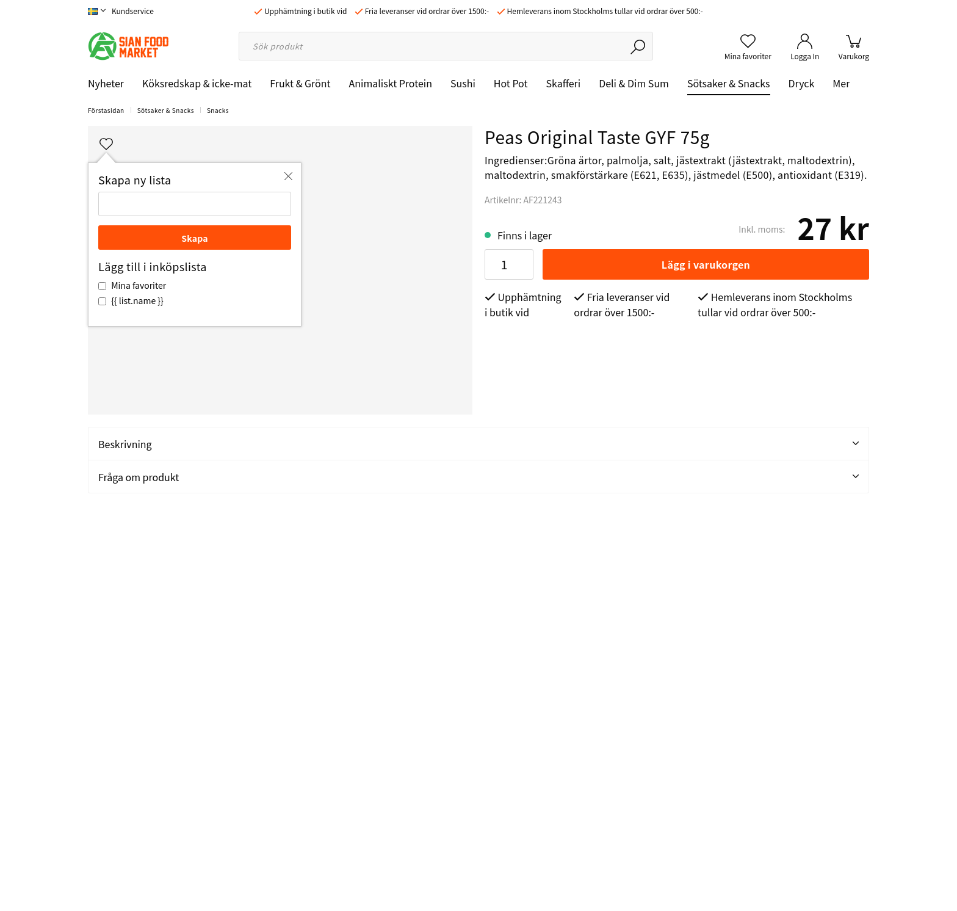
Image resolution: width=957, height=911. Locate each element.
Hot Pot (511, 83)
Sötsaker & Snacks (728, 83)
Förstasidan (106, 110)
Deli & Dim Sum (634, 83)
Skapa (194, 238)
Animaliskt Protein (390, 83)
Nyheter (106, 83)
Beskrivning (478, 444)
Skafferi (563, 83)
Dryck (802, 83)
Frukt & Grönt (300, 83)
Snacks (218, 110)
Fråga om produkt (478, 477)
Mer (841, 83)
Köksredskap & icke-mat (196, 83)
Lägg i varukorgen (706, 264)
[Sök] (638, 46)
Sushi (462, 83)
